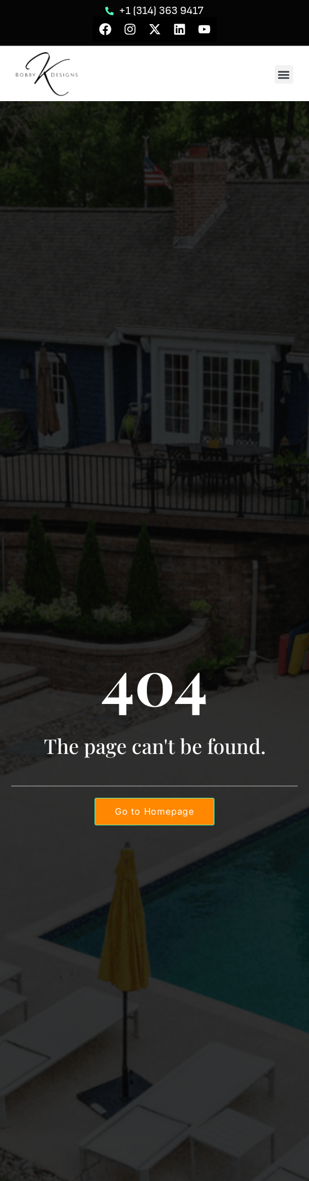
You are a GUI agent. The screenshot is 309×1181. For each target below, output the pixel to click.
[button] (284, 74)
